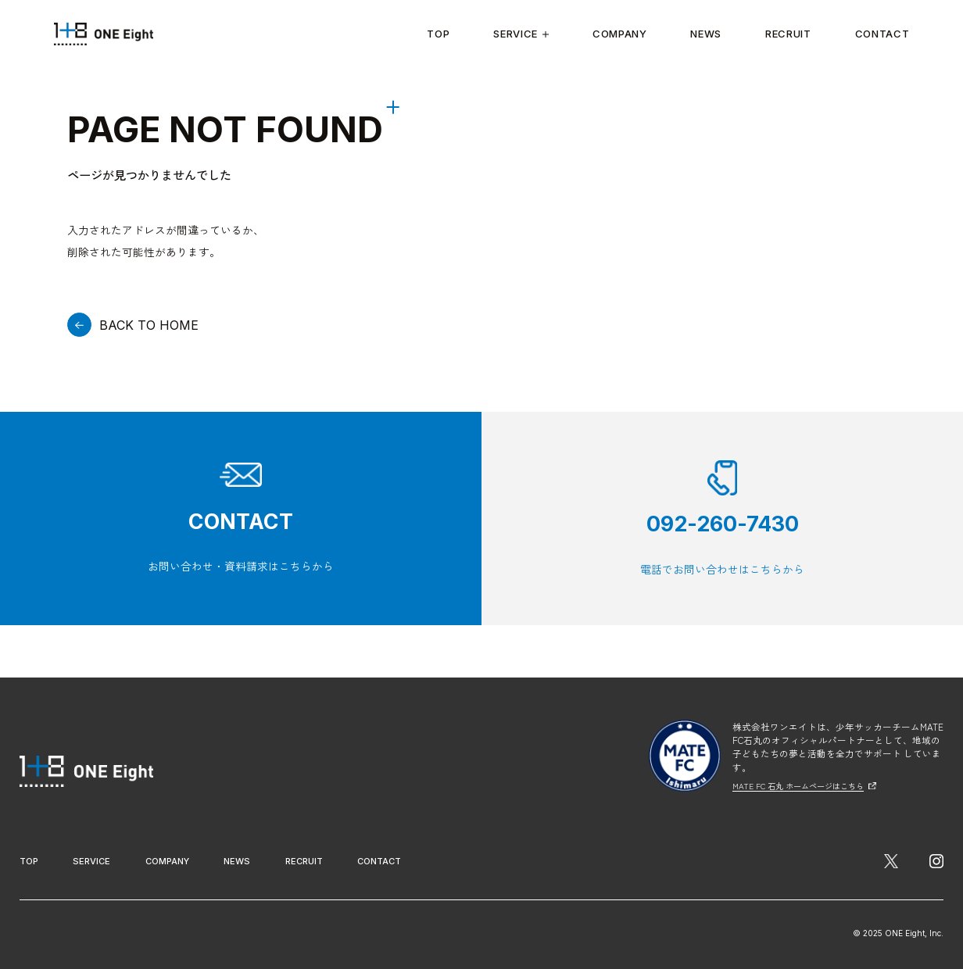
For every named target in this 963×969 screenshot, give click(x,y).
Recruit (788, 33)
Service (521, 33)
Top (438, 33)
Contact (882, 33)
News (705, 33)
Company (619, 33)
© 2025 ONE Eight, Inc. (892, 931)
